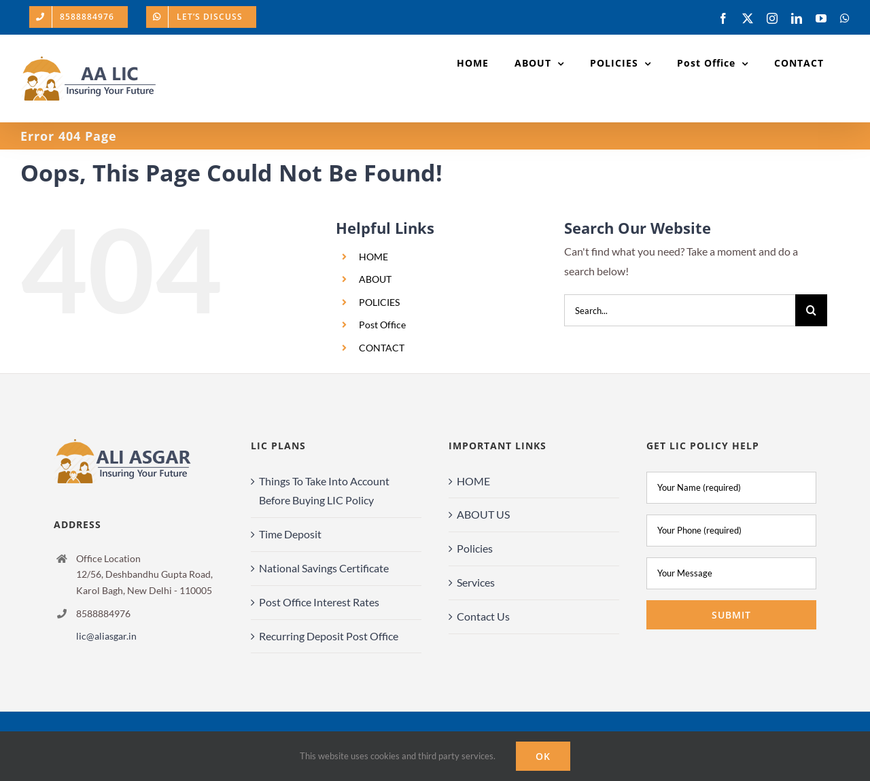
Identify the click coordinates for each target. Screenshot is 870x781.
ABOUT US (483, 514)
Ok (543, 756)
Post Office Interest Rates (319, 601)
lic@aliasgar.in (106, 636)
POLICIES (379, 302)
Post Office (382, 324)
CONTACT (381, 347)
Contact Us (483, 616)
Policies (475, 548)
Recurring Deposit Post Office (328, 635)
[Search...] (679, 310)
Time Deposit (290, 533)
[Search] (811, 310)
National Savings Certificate (324, 567)
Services (476, 582)
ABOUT (375, 279)
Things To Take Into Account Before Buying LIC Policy (324, 490)
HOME (373, 256)
